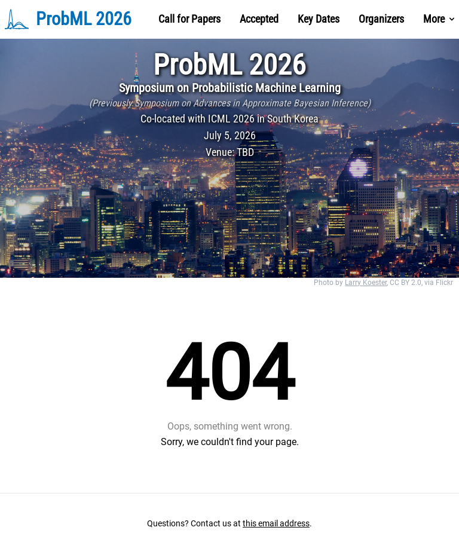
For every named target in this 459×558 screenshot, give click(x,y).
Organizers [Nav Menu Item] (381, 19)
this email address (276, 523)
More (440, 19)
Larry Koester (366, 282)
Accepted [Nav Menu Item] (259, 19)
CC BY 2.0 (405, 282)
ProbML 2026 (229, 65)
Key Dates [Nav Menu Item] (318, 19)
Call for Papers (189, 19)
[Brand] (82, 19)
